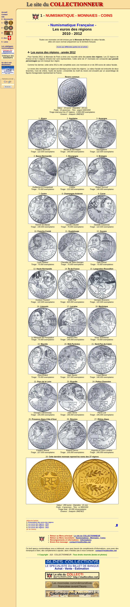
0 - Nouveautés (7, 19)
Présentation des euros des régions (41, 522)
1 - (7, 23)
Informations (85, 540)
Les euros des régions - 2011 (38, 526)
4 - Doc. (6, 38)
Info (2, 17)
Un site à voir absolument (6, 63)
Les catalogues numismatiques (7, 47)
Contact (4, 14)
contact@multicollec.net (80, 542)
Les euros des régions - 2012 (38, 527)
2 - (7, 28)
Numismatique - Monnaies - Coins (91, 538)
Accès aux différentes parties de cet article (72, 47)
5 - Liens (4, 42)
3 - (7, 33)
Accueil (4, 12)
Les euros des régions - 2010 (38, 524)
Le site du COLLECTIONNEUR (87, 536)
